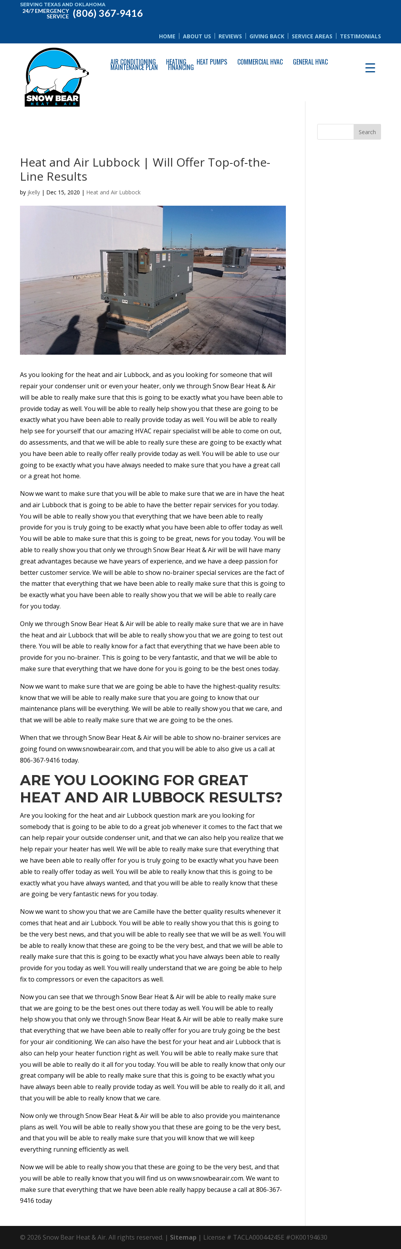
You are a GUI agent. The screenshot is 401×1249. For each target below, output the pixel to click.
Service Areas (312, 36)
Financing (181, 67)
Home (167, 36)
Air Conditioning (133, 62)
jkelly (33, 192)
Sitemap (183, 1237)
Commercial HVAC (260, 62)
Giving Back (266, 36)
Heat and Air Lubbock (113, 192)
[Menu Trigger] (370, 67)
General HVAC (310, 62)
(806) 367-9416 (81, 12)
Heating (176, 62)
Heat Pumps (212, 62)
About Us (197, 36)
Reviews (230, 36)
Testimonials (360, 36)
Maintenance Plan (134, 67)
